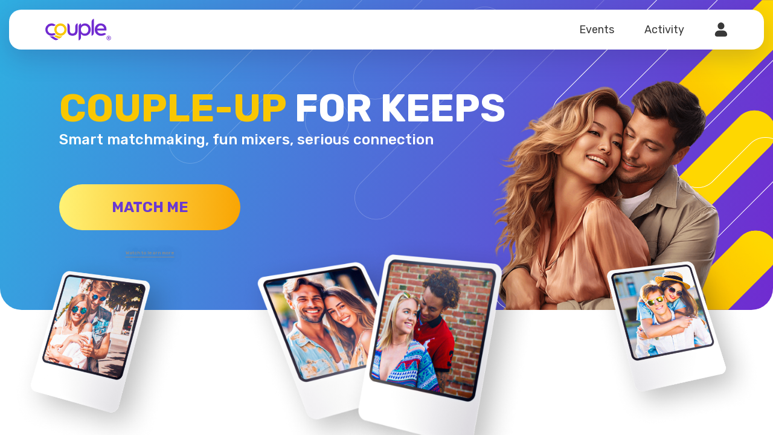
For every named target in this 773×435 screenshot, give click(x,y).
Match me (150, 207)
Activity (664, 29)
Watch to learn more (149, 250)
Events (596, 29)
